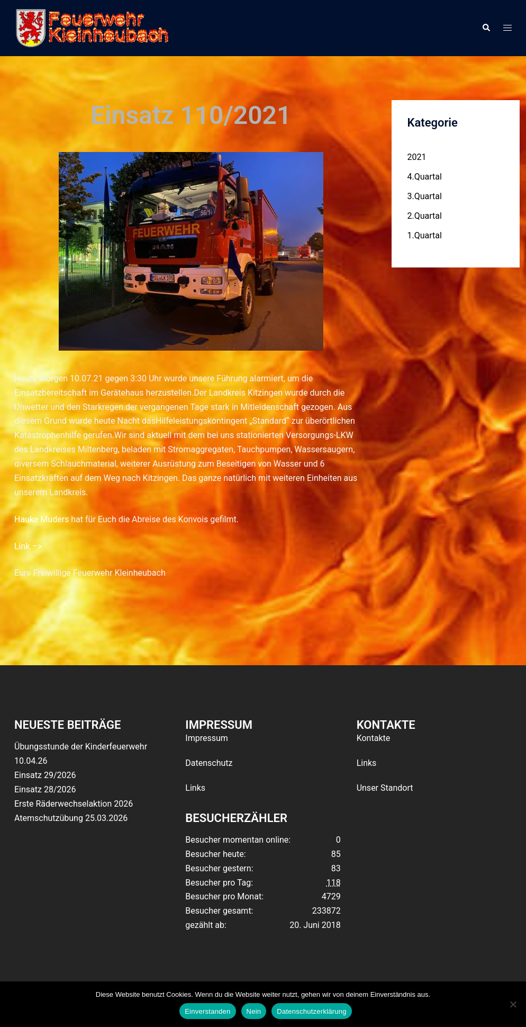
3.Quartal (424, 196)
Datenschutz (208, 763)
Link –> (28, 546)
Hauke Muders (41, 519)
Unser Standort (385, 788)
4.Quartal (424, 177)
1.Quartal (424, 235)
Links (195, 788)
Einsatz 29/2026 (45, 775)
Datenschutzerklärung (311, 1011)
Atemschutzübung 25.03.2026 (71, 818)
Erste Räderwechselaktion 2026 (73, 804)
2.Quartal (424, 216)
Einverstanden (207, 1011)
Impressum (206, 738)
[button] (486, 28)
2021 (417, 157)
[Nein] (512, 1004)
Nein (254, 1011)
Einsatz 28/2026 (45, 789)
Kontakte (374, 738)
